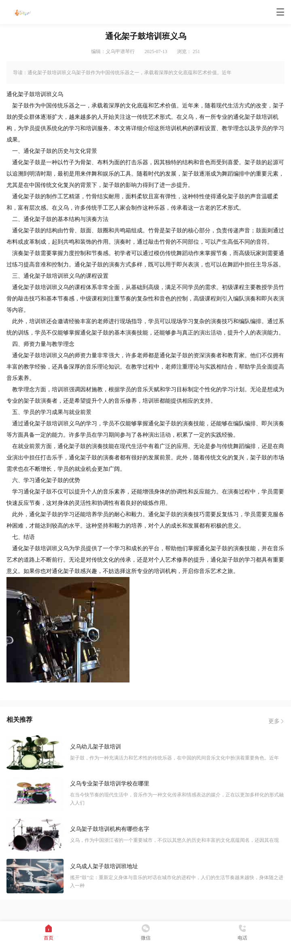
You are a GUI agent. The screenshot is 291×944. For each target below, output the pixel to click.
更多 (276, 721)
